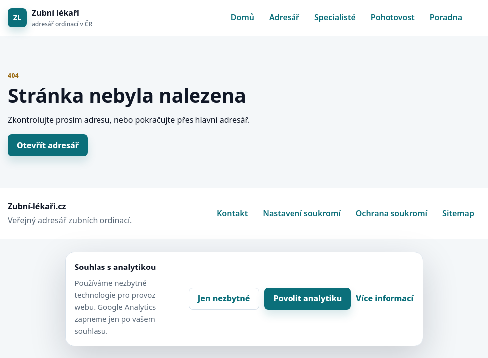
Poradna (446, 17)
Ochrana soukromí (391, 213)
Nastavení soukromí (302, 213)
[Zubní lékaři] (50, 18)
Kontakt (232, 213)
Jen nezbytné (224, 298)
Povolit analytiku (307, 298)
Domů (242, 17)
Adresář (284, 17)
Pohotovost (393, 17)
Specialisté (335, 17)
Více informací (384, 298)
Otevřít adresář (48, 145)
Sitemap (458, 213)
